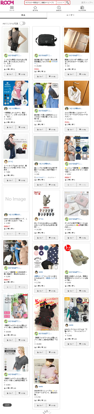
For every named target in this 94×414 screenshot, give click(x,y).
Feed (12, 8)
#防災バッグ (50, 278)
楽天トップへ (87, 2)
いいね (23, 74)
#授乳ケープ (38, 276)
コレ (11, 74)
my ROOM (82, 8)
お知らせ (59, 8)
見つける (35, 8)
